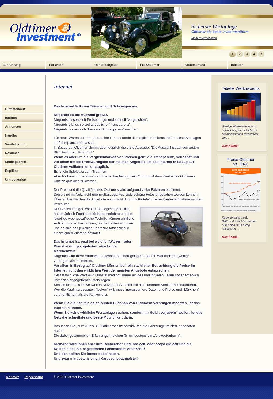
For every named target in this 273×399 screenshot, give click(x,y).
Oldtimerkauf (195, 65)
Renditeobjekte (105, 65)
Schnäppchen (15, 162)
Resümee (12, 153)
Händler (11, 135)
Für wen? (56, 65)
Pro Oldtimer (150, 65)
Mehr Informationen (204, 38)
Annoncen (13, 127)
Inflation (237, 65)
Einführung (12, 65)
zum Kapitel (230, 145)
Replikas (11, 171)
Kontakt (12, 377)
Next (268, 54)
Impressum (33, 377)
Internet (11, 118)
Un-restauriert (15, 179)
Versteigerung (15, 144)
